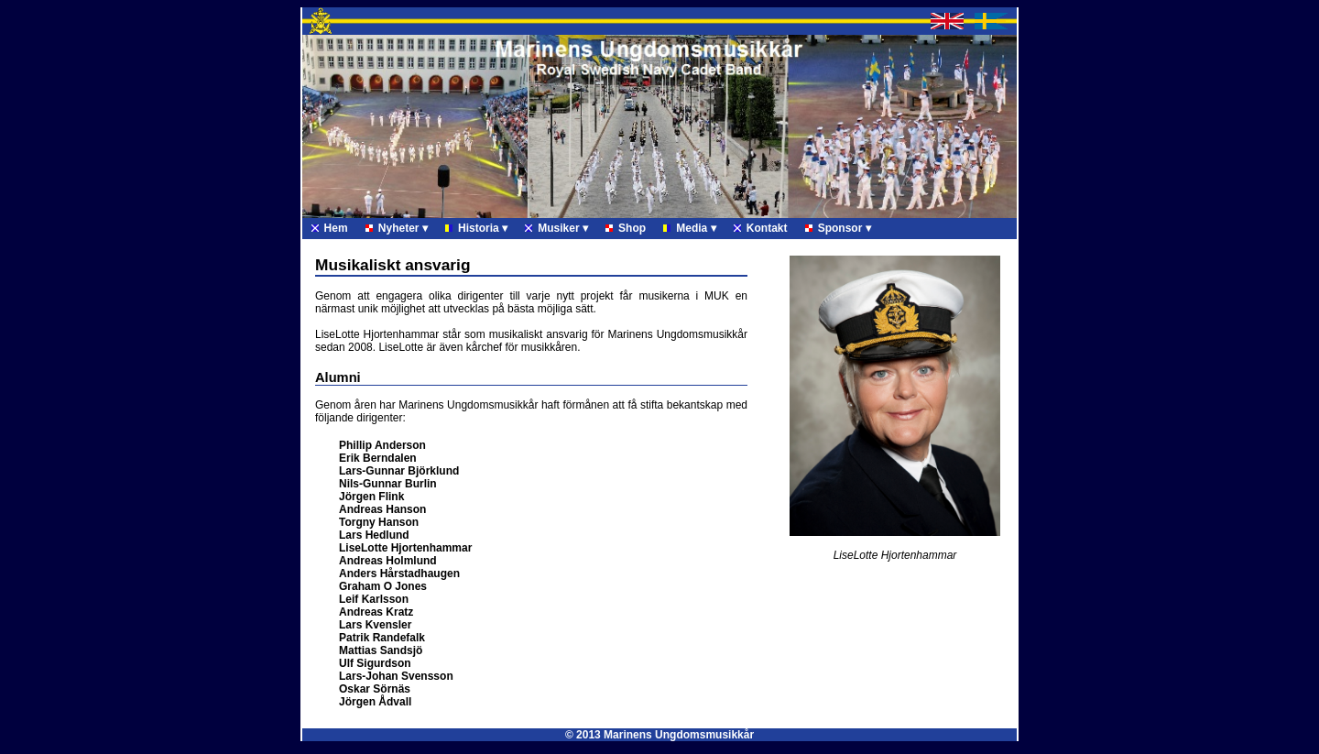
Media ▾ (689, 228)
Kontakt (761, 228)
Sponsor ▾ (838, 228)
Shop (625, 228)
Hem (329, 228)
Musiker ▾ (556, 228)
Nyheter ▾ (396, 228)
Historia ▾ (476, 228)
